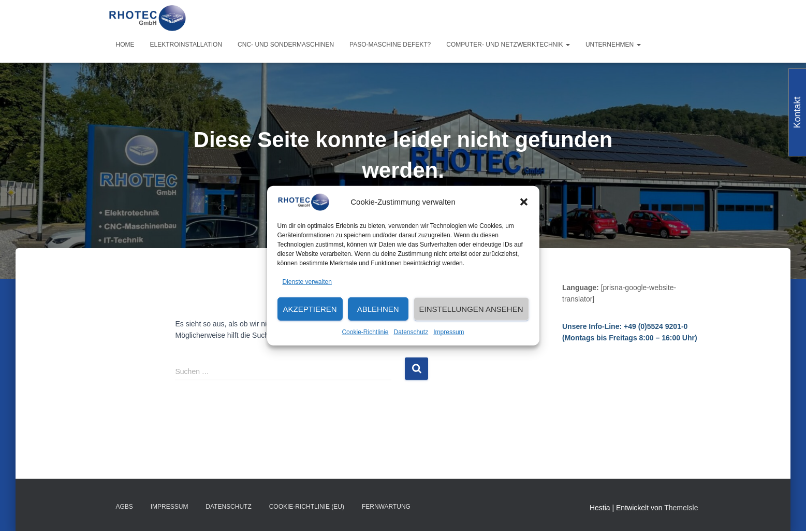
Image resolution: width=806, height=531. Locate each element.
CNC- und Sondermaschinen (286, 44)
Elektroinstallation (186, 44)
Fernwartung (386, 506)
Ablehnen (378, 309)
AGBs (124, 506)
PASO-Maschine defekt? (390, 44)
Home (125, 44)
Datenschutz (411, 332)
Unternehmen (613, 44)
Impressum (448, 332)
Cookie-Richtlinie (365, 332)
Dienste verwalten (307, 281)
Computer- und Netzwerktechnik (508, 44)
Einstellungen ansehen (471, 309)
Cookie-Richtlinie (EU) (306, 506)
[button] (524, 202)
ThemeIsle (681, 508)
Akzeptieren (310, 309)
